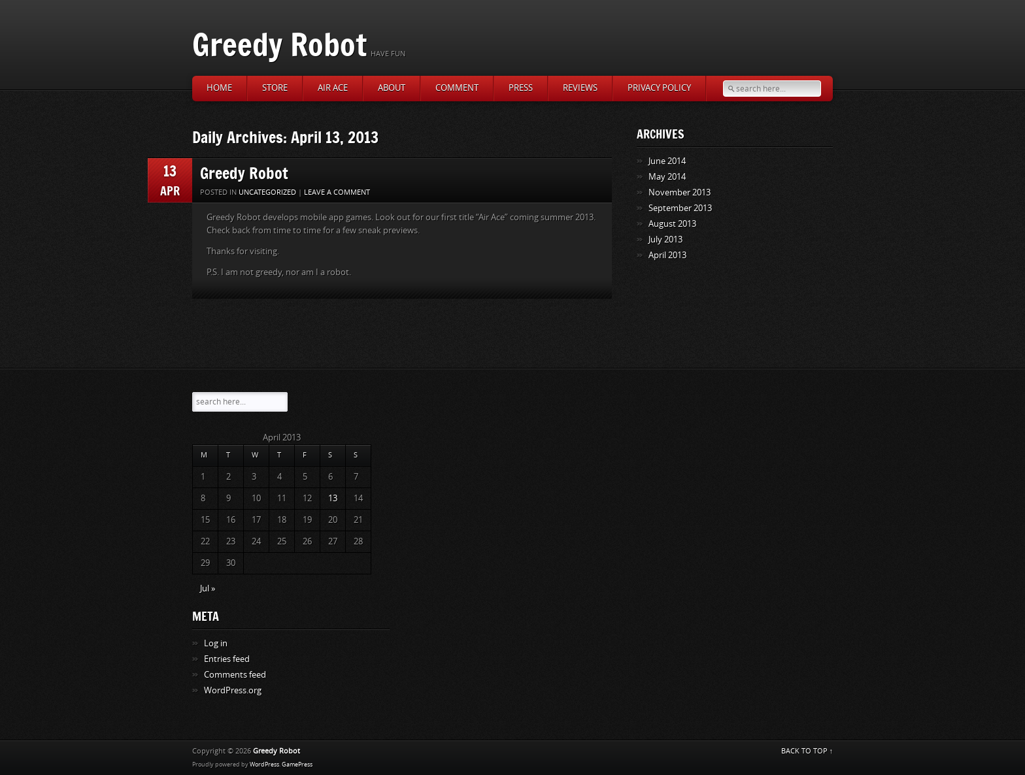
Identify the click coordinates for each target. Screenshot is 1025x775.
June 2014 (667, 161)
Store (275, 88)
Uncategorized (267, 192)
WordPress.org (232, 690)
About (391, 88)
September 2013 (680, 208)
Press (521, 88)
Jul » (207, 588)
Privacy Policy (659, 88)
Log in (215, 643)
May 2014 (667, 177)
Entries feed (227, 659)
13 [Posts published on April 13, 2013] (332, 498)
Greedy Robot (279, 44)
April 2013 (667, 255)
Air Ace (333, 88)
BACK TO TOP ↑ (807, 751)
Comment (457, 88)
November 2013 (679, 192)
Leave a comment (337, 192)
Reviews (580, 88)
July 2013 (665, 239)
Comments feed (235, 675)
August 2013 (672, 224)
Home (219, 88)
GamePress (297, 764)
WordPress (264, 764)
